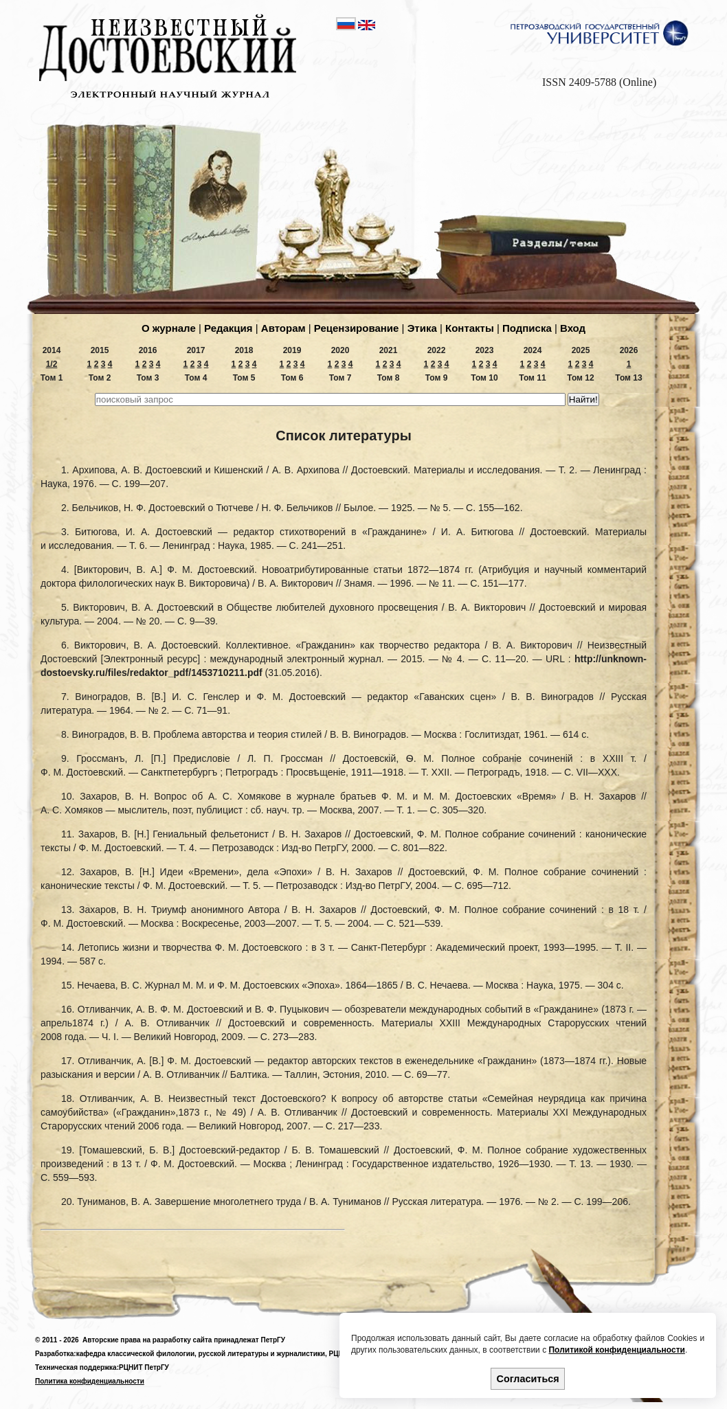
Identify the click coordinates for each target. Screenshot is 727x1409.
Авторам (283, 328)
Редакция (228, 328)
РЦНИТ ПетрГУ (144, 1367)
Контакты (469, 328)
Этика (422, 328)
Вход (572, 328)
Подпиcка (527, 328)
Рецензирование (356, 328)
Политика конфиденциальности (89, 1381)
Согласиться (528, 1378)
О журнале (169, 328)
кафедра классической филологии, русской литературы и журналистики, (201, 1353)
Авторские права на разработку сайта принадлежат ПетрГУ (183, 1340)
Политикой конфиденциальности (616, 1350)
